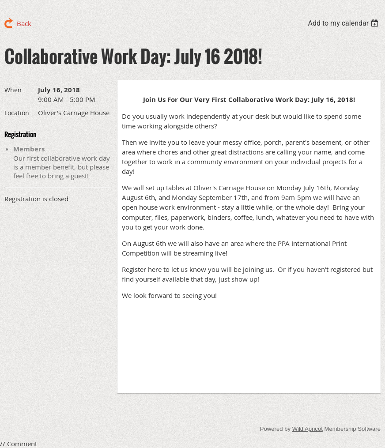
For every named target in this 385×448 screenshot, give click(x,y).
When (13, 90)
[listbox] (344, 23)
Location (16, 113)
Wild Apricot (307, 428)
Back (24, 23)
